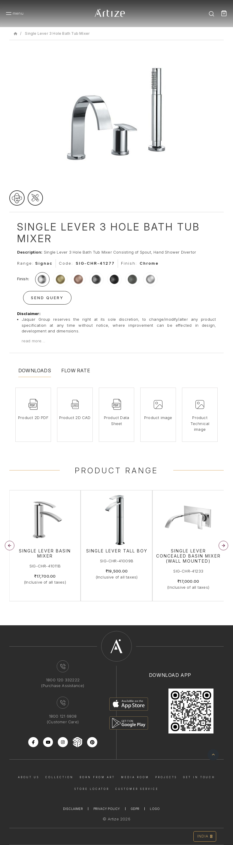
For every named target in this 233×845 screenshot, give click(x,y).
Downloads (34, 370)
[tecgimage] (35, 198)
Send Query (47, 297)
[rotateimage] (17, 198)
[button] (223, 545)
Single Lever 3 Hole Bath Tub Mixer (57, 33)
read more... (33, 340)
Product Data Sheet (116, 420)
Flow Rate (75, 370)
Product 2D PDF (33, 417)
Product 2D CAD (75, 417)
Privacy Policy (106, 809)
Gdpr (135, 809)
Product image (158, 417)
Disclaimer (73, 809)
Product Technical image (200, 423)
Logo (155, 809)
